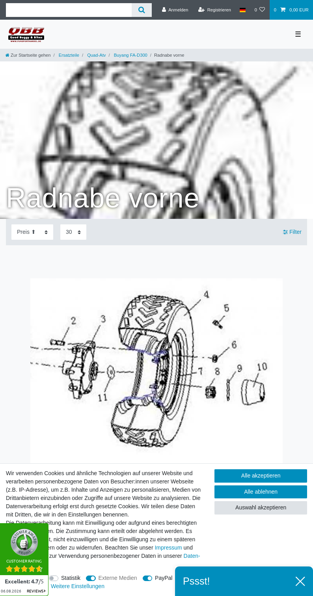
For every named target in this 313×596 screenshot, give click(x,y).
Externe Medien (118, 578)
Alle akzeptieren (261, 475)
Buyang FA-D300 (130, 55)
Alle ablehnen (261, 492)
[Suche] (142, 10)
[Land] (242, 10)
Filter (292, 232)
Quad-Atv (96, 55)
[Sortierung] (32, 232)
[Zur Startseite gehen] (28, 55)
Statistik (70, 578)
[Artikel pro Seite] (73, 232)
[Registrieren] (214, 10)
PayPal (163, 578)
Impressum (168, 547)
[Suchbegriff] (69, 10)
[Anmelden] (175, 10)
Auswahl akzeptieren (260, 507)
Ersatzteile (68, 55)
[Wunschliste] (259, 10)
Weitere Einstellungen (77, 586)
